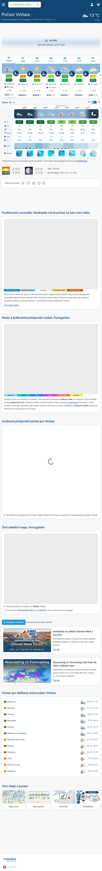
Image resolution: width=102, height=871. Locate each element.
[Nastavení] (98, 4)
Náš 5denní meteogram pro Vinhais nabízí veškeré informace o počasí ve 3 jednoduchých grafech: (51, 514)
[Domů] (9, 859)
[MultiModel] (88, 799)
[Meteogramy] (38, 799)
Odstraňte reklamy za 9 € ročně (51, 41)
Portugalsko (25, 19)
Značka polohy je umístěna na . (25, 606)
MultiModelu (82, 160)
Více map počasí (11, 304)
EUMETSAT (43, 610)
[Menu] (3, 4)
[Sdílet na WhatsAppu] (23, 182)
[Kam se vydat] (63, 799)
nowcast (69, 610)
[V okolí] (38, 4)
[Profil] (92, 4)
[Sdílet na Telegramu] (39, 182)
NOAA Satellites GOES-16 (26, 610)
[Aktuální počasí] (91, 17)
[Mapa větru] (14, 799)
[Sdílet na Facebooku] (28, 182)
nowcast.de (73, 402)
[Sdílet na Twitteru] (34, 182)
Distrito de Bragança (10, 19)
